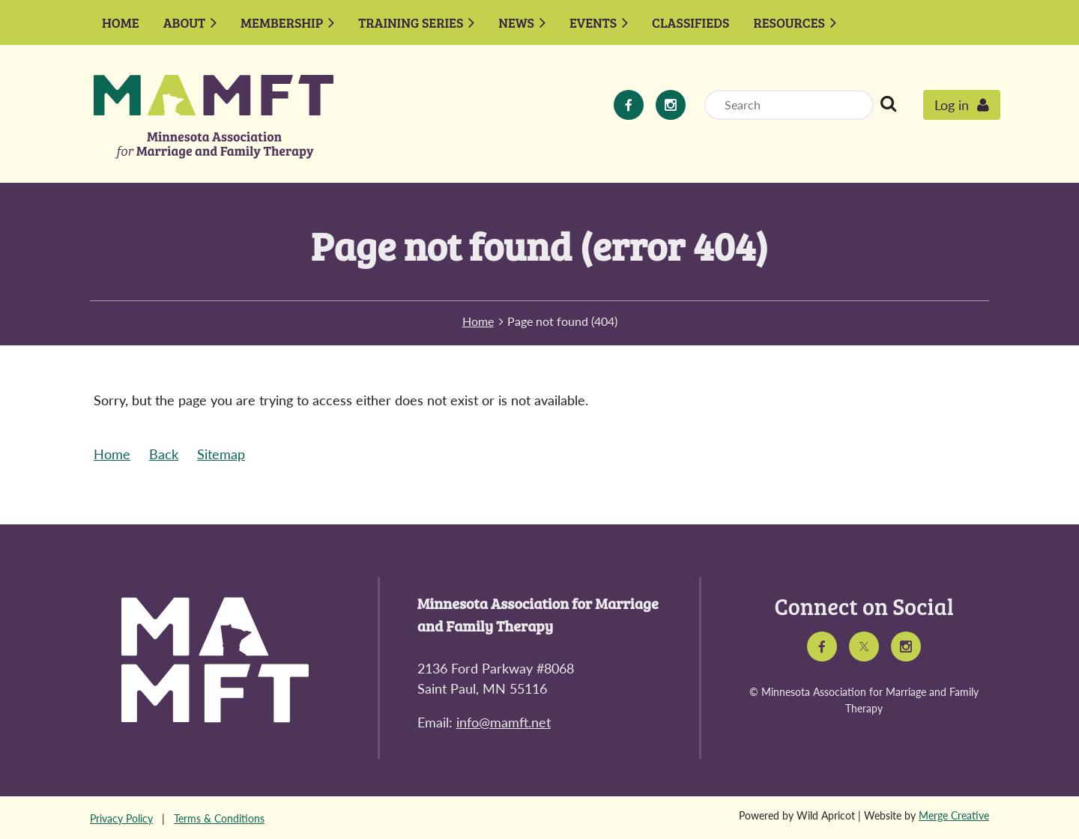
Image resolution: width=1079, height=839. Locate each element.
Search (887, 103)
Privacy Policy (121, 818)
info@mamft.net (503, 722)
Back (163, 454)
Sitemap (221, 454)
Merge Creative (954, 815)
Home (478, 321)
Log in (951, 105)
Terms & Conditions (219, 818)
